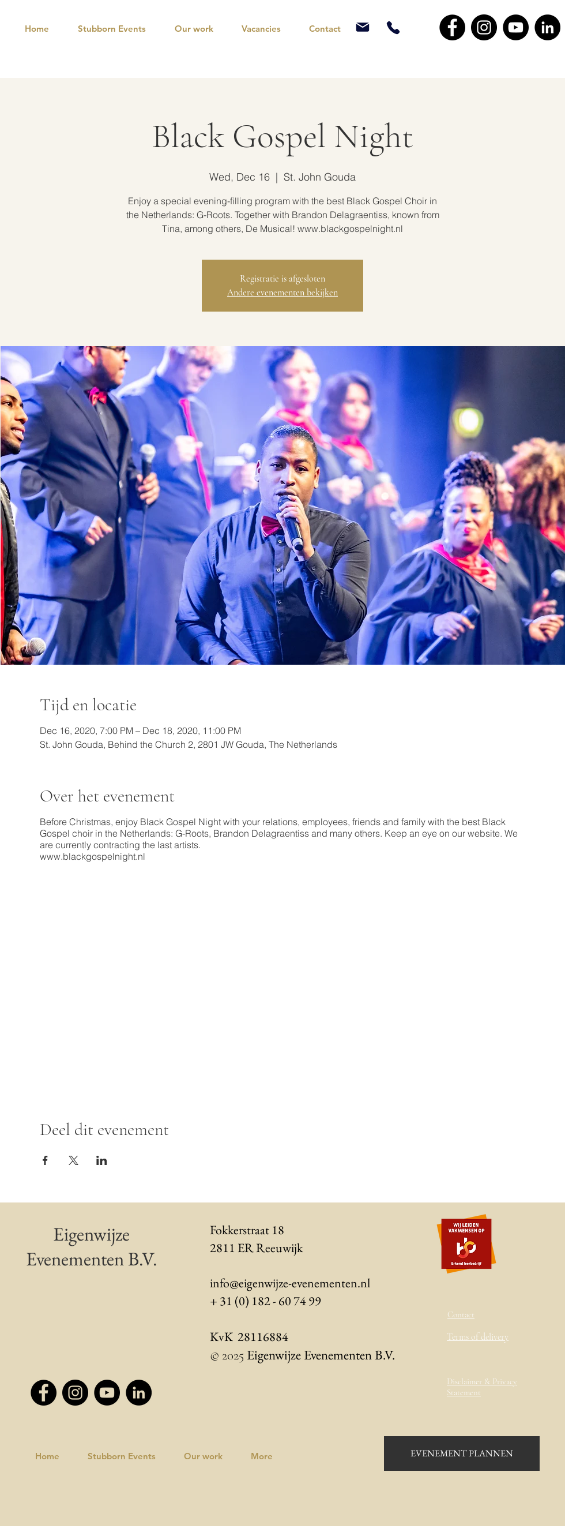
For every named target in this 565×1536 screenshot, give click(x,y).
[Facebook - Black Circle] (452, 27)
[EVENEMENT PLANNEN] (462, 1453)
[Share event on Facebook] (45, 1160)
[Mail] (362, 27)
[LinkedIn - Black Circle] (547, 27)
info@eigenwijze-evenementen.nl (290, 1283)
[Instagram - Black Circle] (484, 27)
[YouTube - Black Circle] (516, 27)
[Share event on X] (73, 1160)
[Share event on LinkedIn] (101, 1160)
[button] (117, 28)
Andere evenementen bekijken (282, 292)
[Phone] (393, 27)
